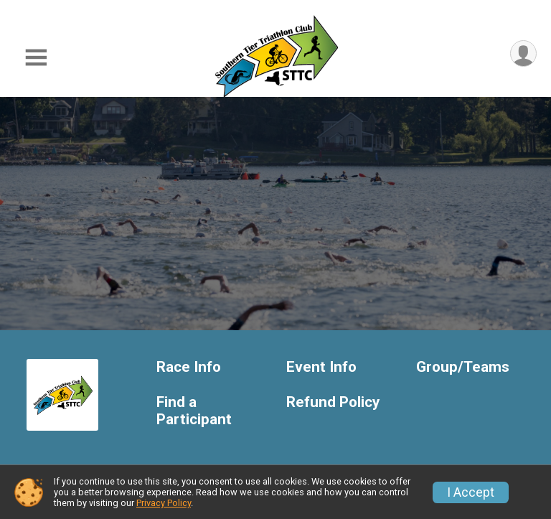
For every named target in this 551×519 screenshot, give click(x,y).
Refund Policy (333, 402)
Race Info (188, 367)
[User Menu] (523, 53)
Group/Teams (462, 367)
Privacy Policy (163, 502)
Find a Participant (194, 411)
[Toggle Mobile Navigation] (36, 58)
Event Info (321, 367)
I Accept (470, 492)
